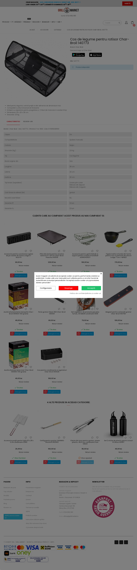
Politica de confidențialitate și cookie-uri (85, 293)
